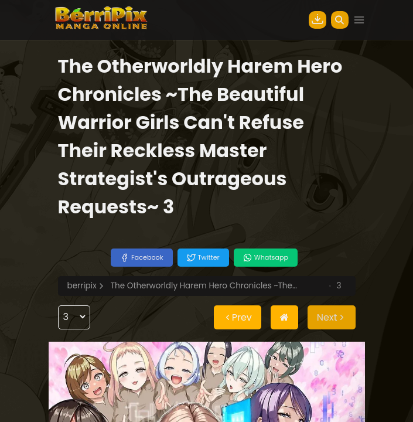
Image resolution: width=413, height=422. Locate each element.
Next (332, 317)
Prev (237, 317)
